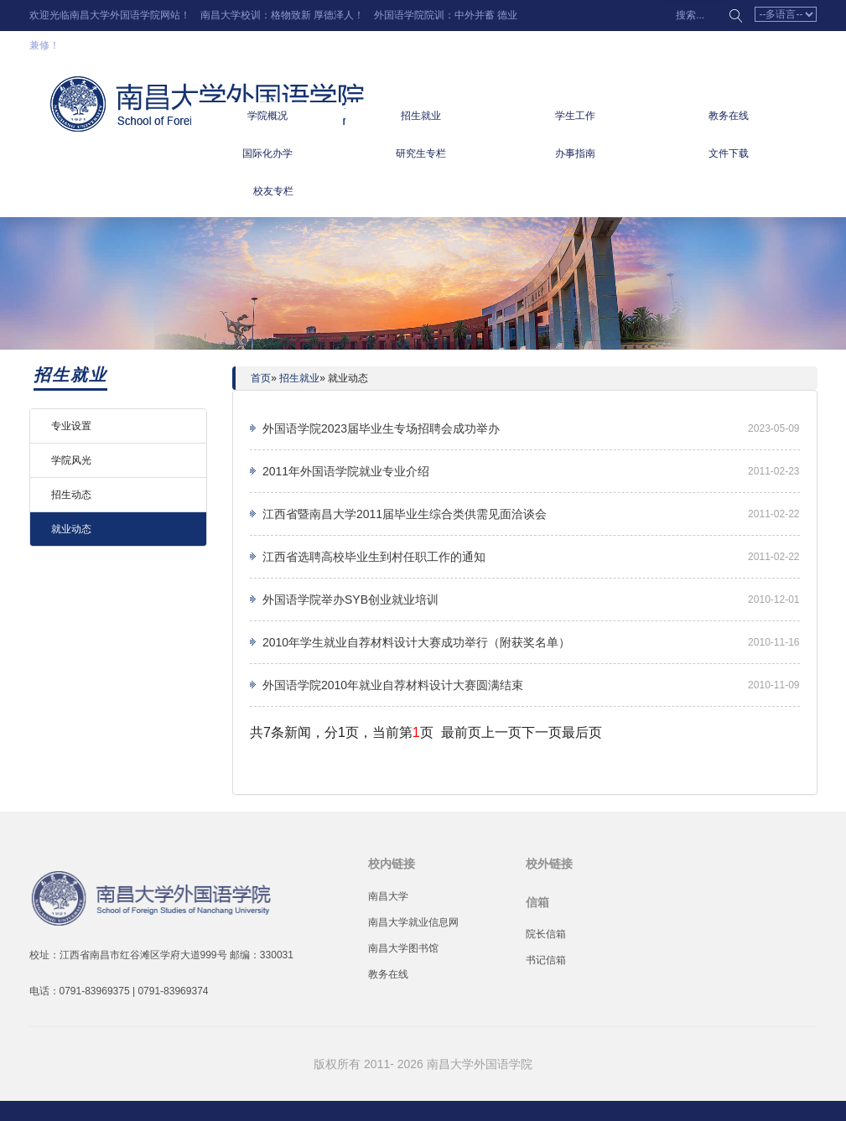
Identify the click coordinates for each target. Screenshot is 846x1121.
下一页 (542, 732)
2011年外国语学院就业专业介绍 (345, 471)
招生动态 (71, 495)
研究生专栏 (421, 153)
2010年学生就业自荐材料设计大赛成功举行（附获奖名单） (416, 642)
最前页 (461, 732)
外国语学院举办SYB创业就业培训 (350, 599)
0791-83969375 (95, 991)
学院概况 (267, 116)
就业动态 (71, 529)
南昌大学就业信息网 (413, 922)
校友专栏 (273, 191)
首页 (261, 378)
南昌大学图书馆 (403, 948)
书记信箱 (546, 960)
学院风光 (71, 460)
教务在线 (728, 116)
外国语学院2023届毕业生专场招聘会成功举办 (381, 428)
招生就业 (421, 116)
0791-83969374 (173, 991)
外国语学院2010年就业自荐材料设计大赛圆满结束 (392, 685)
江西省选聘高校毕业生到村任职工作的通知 (373, 556)
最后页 (582, 732)
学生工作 (575, 116)
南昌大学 (388, 896)
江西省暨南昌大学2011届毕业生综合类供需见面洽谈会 (404, 514)
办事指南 (575, 153)
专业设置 (71, 426)
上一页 (501, 732)
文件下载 (728, 153)
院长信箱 (546, 934)
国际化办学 (267, 153)
